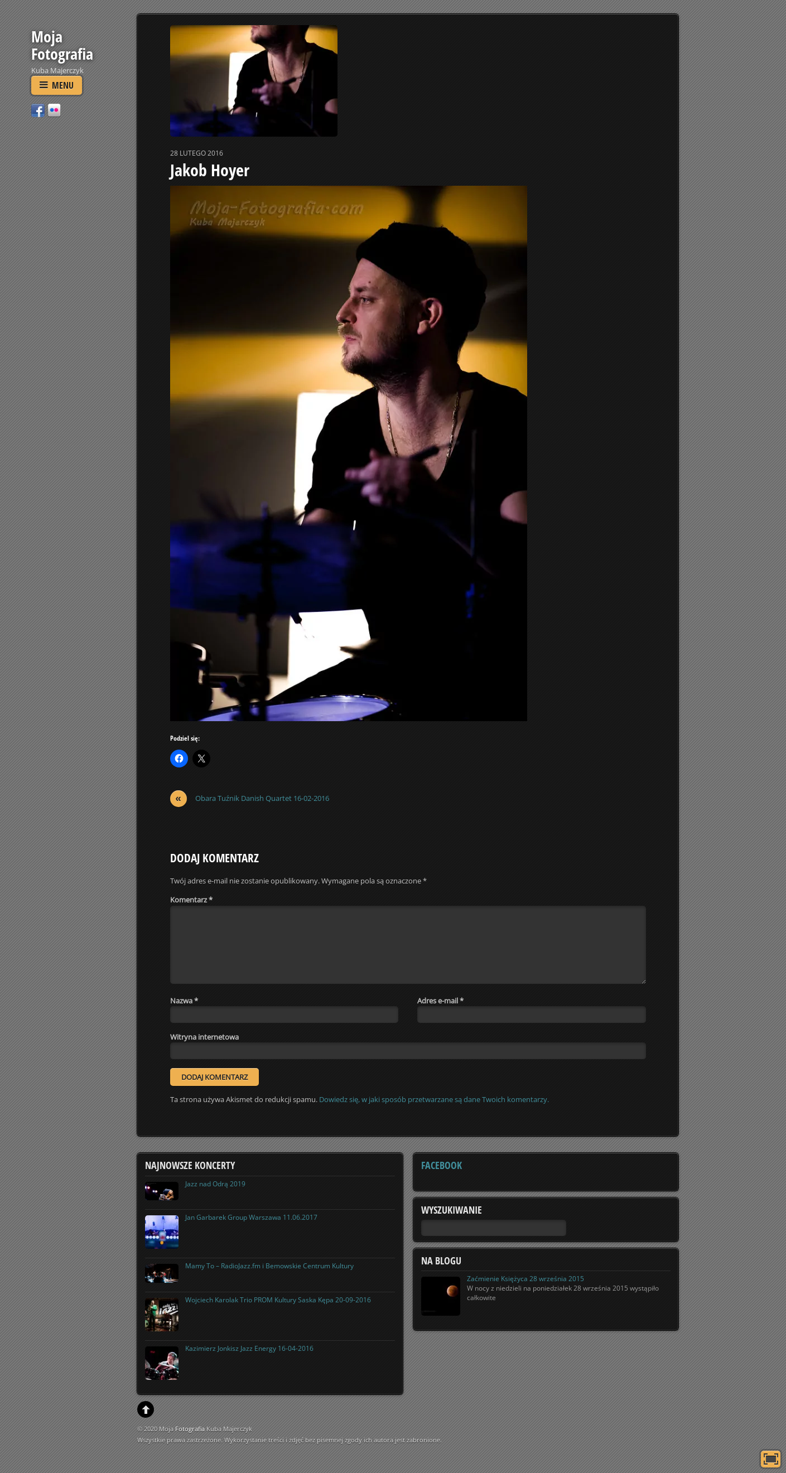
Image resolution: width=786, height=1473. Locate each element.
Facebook (441, 1165)
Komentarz (191, 900)
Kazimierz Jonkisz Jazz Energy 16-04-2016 (249, 1348)
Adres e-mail (440, 1001)
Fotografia (190, 1428)
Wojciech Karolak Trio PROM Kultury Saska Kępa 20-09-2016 (278, 1300)
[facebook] (38, 109)
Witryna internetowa (204, 1037)
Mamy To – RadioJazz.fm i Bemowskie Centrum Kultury (269, 1266)
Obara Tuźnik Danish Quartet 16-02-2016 (249, 798)
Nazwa (184, 1001)
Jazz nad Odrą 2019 (215, 1184)
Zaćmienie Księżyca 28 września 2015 (525, 1278)
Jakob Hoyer (209, 169)
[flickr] (54, 109)
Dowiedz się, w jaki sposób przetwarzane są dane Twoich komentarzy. (434, 1099)
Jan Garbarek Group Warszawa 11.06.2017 (251, 1217)
